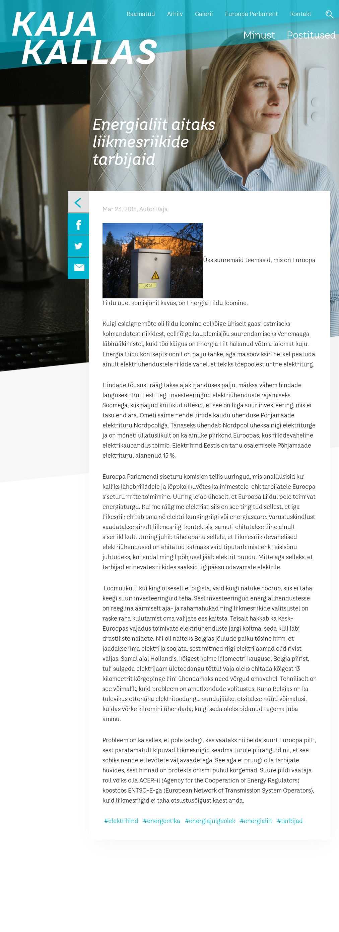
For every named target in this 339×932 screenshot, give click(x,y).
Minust (259, 36)
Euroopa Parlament (251, 14)
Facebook (78, 224)
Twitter (78, 246)
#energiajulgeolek (210, 821)
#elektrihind (121, 821)
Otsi (330, 14)
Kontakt (301, 14)
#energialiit (256, 821)
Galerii (204, 14)
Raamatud (141, 14)
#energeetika (161, 821)
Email (78, 268)
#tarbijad (290, 821)
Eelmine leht (78, 202)
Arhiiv (175, 14)
